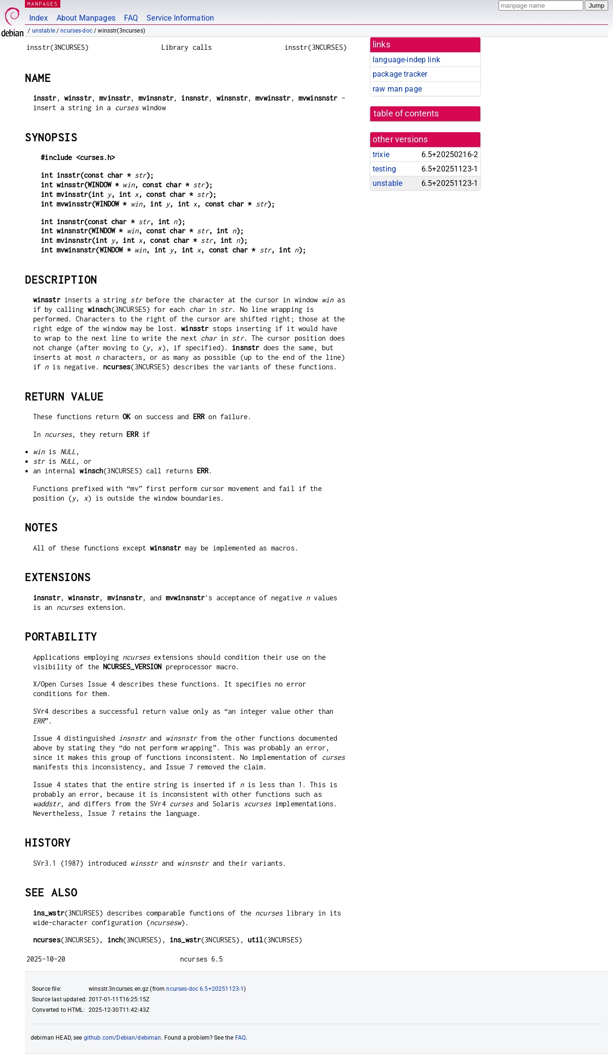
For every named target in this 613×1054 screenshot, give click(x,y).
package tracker (400, 74)
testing (384, 168)
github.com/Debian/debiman (122, 1037)
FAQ (131, 18)
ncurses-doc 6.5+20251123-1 (205, 988)
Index (38, 18)
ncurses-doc (76, 30)
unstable (43, 30)
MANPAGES (42, 3)
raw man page (397, 88)
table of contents (406, 113)
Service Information (180, 18)
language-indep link (406, 59)
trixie (381, 154)
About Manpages (86, 18)
